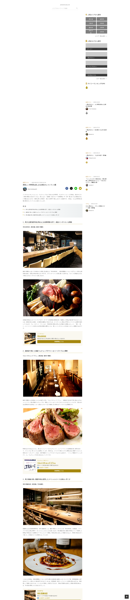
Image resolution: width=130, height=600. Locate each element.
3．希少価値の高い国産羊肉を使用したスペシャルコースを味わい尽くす (41, 215)
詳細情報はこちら (59, 341)
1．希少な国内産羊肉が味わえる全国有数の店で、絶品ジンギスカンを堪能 (42, 209)
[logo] (65, 2)
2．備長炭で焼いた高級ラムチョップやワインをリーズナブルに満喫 (40, 212)
